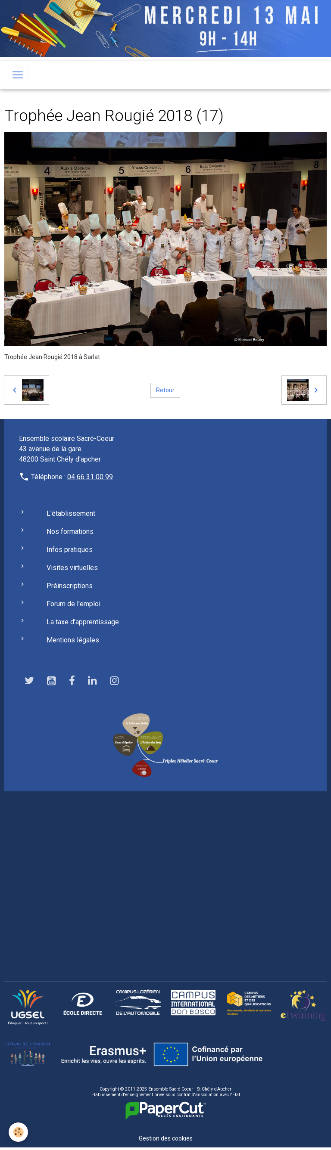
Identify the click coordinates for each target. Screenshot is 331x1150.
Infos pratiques (70, 550)
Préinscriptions (70, 586)
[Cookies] (18, 1132)
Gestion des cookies (166, 1138)
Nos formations (70, 531)
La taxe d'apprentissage (83, 622)
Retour (165, 390)
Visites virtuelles (72, 568)
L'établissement (71, 513)
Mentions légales (73, 640)
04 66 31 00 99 (90, 477)
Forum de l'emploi (73, 604)
